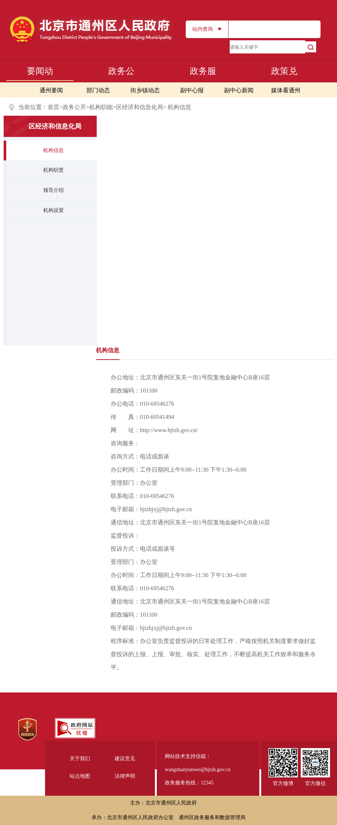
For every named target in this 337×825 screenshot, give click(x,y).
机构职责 (53, 170)
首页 (53, 107)
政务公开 (74, 107)
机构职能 (101, 107)
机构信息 (53, 150)
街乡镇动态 (145, 90)
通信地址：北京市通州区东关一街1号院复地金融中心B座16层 (190, 522)
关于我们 (80, 758)
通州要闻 (51, 90)
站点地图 (80, 776)
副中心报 (192, 90)
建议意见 (125, 758)
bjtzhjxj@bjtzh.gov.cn (166, 509)
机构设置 (53, 210)
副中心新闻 (238, 90)
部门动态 (98, 90)
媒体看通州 (285, 90)
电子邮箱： (151, 509)
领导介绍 (53, 190)
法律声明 (125, 776)
